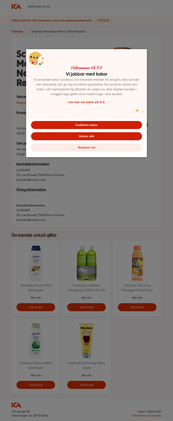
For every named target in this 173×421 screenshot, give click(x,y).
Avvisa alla (86, 136)
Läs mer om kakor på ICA (86, 102)
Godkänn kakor (86, 125)
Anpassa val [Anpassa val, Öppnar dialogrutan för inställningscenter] (86, 147)
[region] (86, 103)
